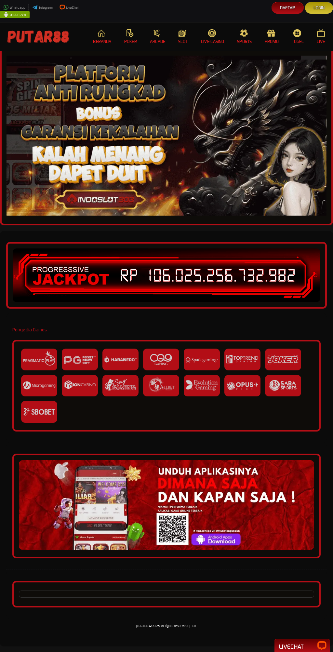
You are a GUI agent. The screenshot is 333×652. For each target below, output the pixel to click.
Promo (272, 36)
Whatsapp (14, 8)
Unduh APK (14, 15)
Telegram (42, 8)
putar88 (142, 626)
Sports (244, 36)
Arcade (158, 36)
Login (319, 7)
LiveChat (69, 8)
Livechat (302, 646)
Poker (130, 36)
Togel (298, 36)
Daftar (287, 7)
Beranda (102, 36)
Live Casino (212, 36)
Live (321, 36)
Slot (183, 36)
